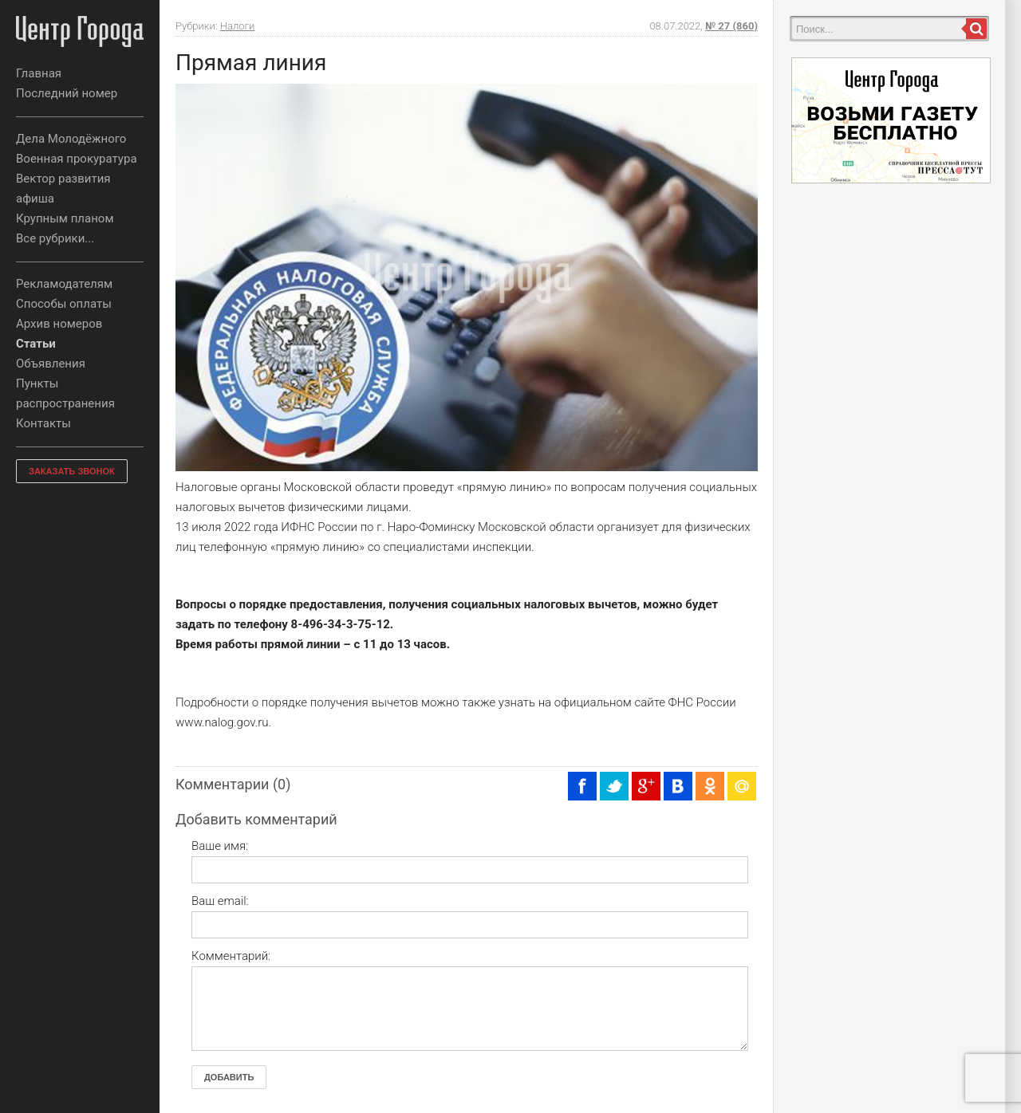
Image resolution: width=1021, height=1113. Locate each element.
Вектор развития (63, 178)
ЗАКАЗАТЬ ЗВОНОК (72, 471)
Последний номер (66, 93)
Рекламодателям (64, 284)
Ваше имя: (219, 846)
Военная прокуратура (76, 158)
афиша (35, 198)
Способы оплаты (64, 304)
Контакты (43, 423)
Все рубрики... (55, 238)
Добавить (229, 1077)
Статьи (36, 343)
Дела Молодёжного (71, 139)
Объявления (50, 363)
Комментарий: (230, 956)
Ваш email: (220, 901)
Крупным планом (65, 218)
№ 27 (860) (731, 26)
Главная (38, 73)
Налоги (237, 26)
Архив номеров (59, 324)
